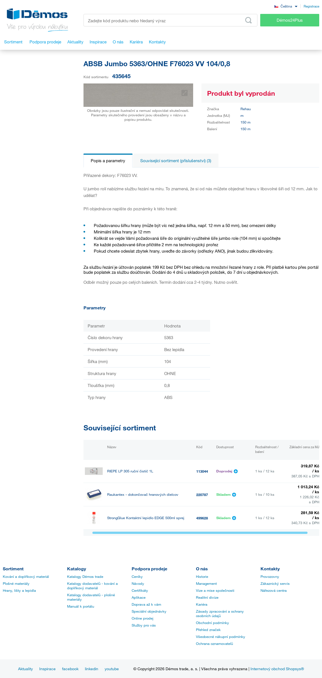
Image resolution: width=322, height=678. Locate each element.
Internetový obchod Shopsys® (277, 668)
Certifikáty (140, 590)
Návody (138, 583)
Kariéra (201, 604)
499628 (202, 518)
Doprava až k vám (146, 604)
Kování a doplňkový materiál (26, 576)
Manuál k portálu (80, 606)
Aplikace (139, 597)
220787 (202, 494)
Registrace (311, 6)
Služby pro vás (144, 625)
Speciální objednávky (149, 611)
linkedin (91, 668)
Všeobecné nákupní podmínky (220, 636)
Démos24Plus (290, 20)
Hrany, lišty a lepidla (19, 590)
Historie (202, 576)
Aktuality (25, 668)
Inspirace (47, 668)
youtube (112, 668)
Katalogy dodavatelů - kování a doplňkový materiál (92, 585)
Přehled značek (208, 629)
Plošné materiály (16, 583)
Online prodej (142, 618)
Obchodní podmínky (212, 622)
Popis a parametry (108, 160)
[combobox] (285, 6)
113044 (202, 471)
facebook (70, 668)
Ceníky (137, 576)
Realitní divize (207, 597)
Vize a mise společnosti (215, 590)
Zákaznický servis (275, 583)
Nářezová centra (273, 590)
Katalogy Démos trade (85, 576)
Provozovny (269, 576)
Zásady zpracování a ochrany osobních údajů (220, 613)
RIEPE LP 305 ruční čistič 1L (130, 471)
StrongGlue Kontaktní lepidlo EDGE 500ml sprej (145, 518)
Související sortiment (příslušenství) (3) (175, 160)
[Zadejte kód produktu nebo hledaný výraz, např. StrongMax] (170, 20)
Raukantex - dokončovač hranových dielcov (142, 494)
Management (206, 583)
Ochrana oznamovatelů (214, 643)
